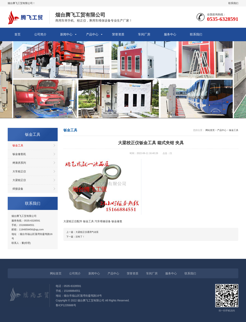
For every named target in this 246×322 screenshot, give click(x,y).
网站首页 (210, 130)
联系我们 (233, 3)
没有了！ (80, 236)
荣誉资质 (118, 34)
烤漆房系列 (19, 162)
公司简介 (40, 34)
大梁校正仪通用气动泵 (87, 232)
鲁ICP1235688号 (66, 305)
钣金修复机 (19, 154)
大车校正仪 (19, 171)
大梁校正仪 (19, 180)
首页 (17, 34)
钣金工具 (17, 145)
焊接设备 (17, 188)
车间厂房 (144, 34)
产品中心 (92, 34)
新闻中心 (66, 34)
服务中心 (170, 34)
